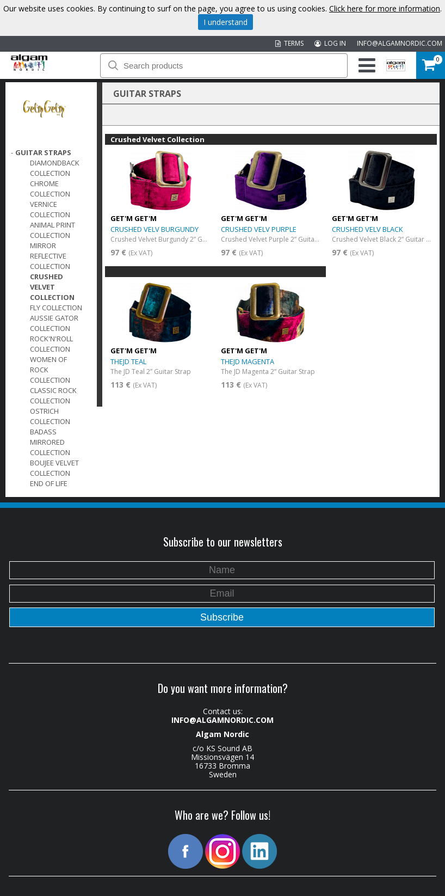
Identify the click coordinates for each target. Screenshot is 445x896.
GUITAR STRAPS (43, 152)
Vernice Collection (50, 209)
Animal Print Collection (52, 230)
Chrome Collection (50, 189)
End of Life (48, 483)
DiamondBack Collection (54, 168)
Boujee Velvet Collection (54, 468)
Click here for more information (384, 8)
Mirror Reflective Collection (50, 256)
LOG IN (330, 43)
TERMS (289, 43)
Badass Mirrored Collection (50, 442)
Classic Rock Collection (53, 395)
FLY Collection (56, 307)
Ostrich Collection (50, 416)
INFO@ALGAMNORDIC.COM (399, 43)
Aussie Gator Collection (54, 323)
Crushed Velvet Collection (52, 287)
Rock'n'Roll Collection (51, 344)
